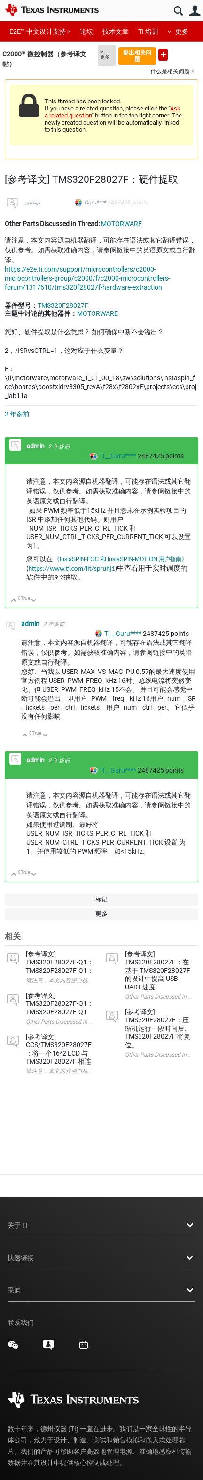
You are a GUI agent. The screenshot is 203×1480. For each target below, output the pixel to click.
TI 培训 (148, 31)
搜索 (178, 11)
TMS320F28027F (63, 305)
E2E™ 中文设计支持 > (39, 31)
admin (32, 203)
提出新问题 (163, 55)
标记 (101, 899)
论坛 (86, 31)
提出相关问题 (137, 55)
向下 (34, 601)
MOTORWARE (121, 223)
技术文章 (115, 31)
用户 (195, 11)
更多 (181, 31)
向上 (14, 601)
